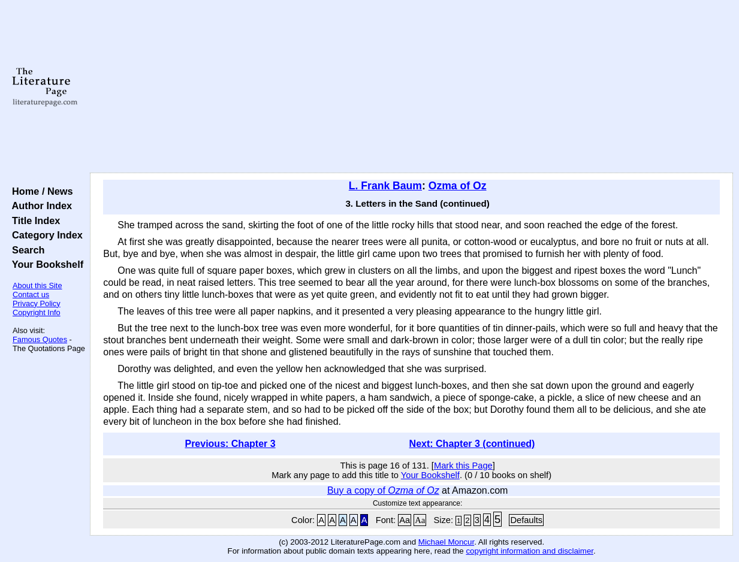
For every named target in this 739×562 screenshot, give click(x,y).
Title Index (33, 220)
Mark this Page (463, 465)
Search (25, 249)
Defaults (526, 520)
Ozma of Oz (458, 186)
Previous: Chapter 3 (230, 444)
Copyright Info (37, 312)
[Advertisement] (411, 87)
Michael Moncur (446, 541)
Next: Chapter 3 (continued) (472, 444)
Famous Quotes (40, 339)
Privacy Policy (37, 303)
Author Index (39, 205)
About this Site (37, 285)
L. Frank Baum (385, 186)
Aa (404, 520)
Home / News (40, 191)
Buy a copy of (383, 490)
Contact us (31, 294)
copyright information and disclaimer (529, 550)
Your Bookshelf (45, 264)
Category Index (45, 234)
